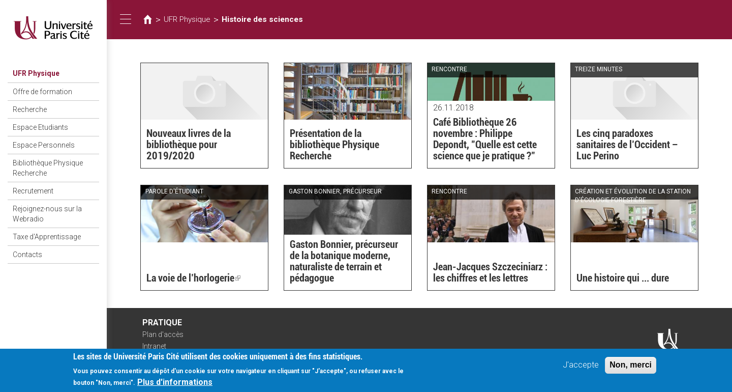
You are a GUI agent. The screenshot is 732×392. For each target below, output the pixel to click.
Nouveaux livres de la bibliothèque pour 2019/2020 (188, 144)
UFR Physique (36, 73)
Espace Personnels (44, 145)
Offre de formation (42, 92)
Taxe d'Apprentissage (47, 237)
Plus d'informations (174, 385)
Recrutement (33, 191)
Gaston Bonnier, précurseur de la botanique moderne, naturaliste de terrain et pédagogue (344, 261)
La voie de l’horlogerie (193, 278)
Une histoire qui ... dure (622, 278)
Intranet (154, 346)
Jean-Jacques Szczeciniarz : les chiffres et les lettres (490, 272)
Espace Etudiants (40, 127)
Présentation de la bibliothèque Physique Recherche (334, 144)
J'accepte (581, 368)
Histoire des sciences (262, 19)
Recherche (30, 109)
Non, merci (630, 367)
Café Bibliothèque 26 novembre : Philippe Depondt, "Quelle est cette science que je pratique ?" (485, 139)
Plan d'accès (163, 334)
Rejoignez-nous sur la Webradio (47, 214)
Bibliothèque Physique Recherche (48, 168)
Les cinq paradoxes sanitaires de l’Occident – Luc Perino (627, 144)
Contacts (27, 254)
